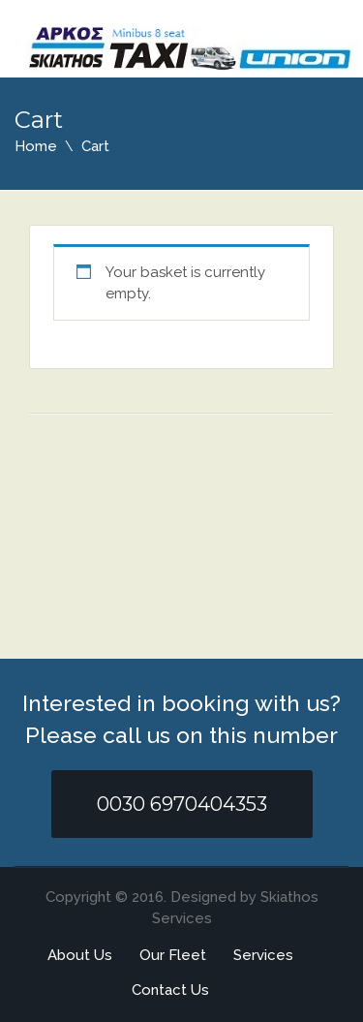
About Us (79, 955)
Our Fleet (172, 955)
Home (36, 146)
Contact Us (170, 990)
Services (263, 955)
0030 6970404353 (182, 804)
